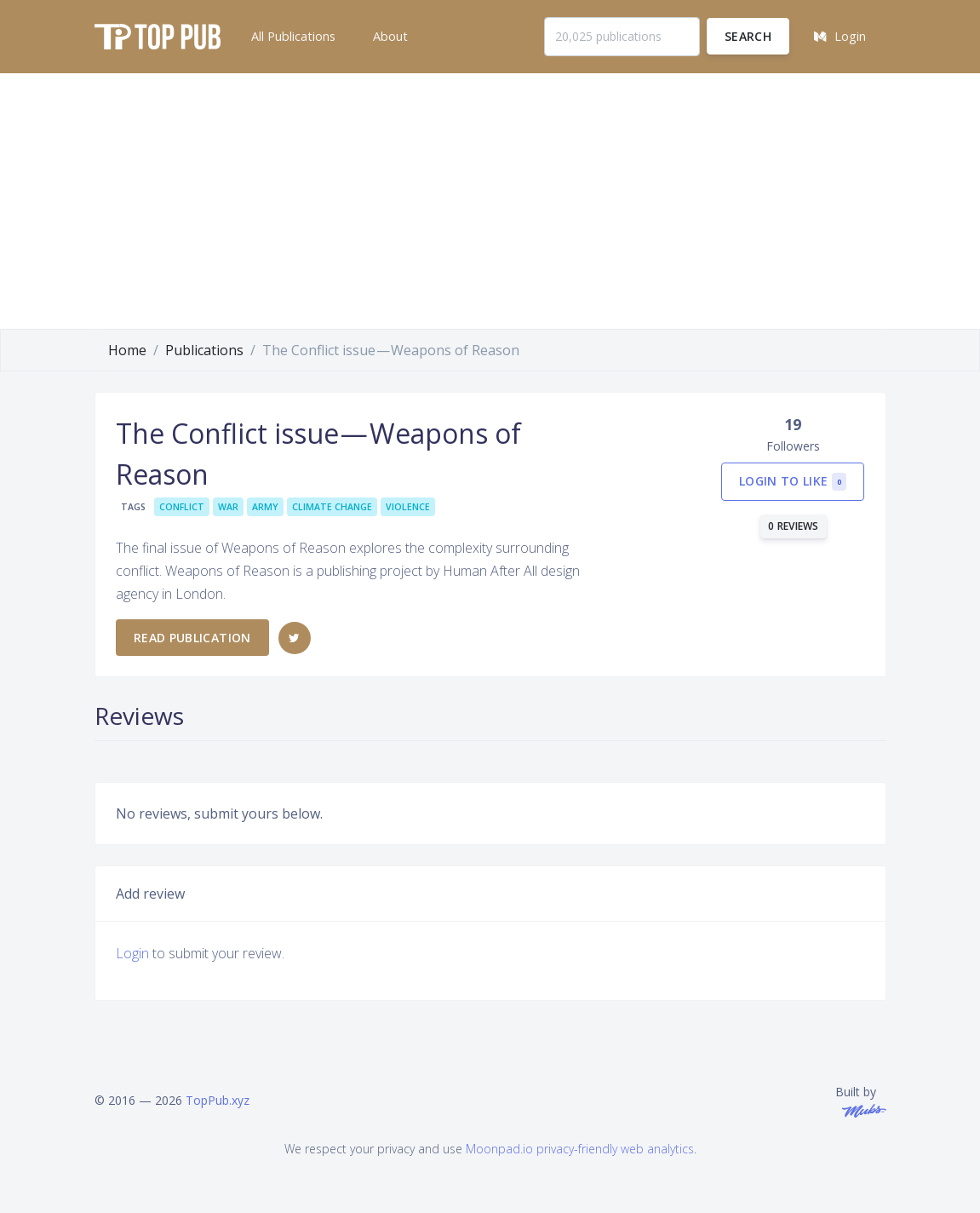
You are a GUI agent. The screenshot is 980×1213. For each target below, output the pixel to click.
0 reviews (793, 526)
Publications (204, 350)
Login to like (792, 482)
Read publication (192, 637)
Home (127, 350)
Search (748, 36)
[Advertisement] (490, 201)
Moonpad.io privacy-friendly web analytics (580, 1149)
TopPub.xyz (217, 1100)
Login (132, 953)
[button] (291, 37)
